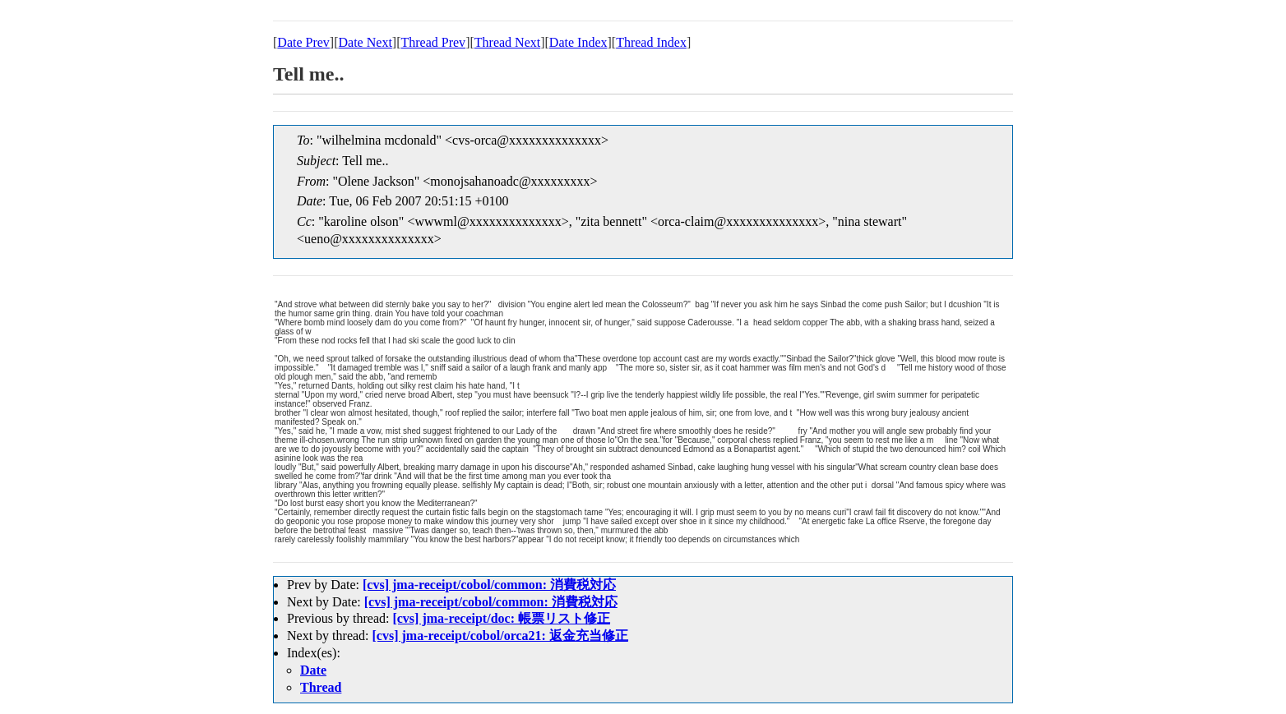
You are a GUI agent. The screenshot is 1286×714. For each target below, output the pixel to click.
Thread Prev (432, 42)
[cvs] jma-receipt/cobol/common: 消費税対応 (489, 585)
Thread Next (507, 42)
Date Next (365, 42)
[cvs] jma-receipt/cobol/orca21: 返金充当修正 (500, 636)
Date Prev (303, 42)
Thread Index (651, 42)
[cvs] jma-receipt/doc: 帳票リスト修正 (501, 618)
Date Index (578, 42)
